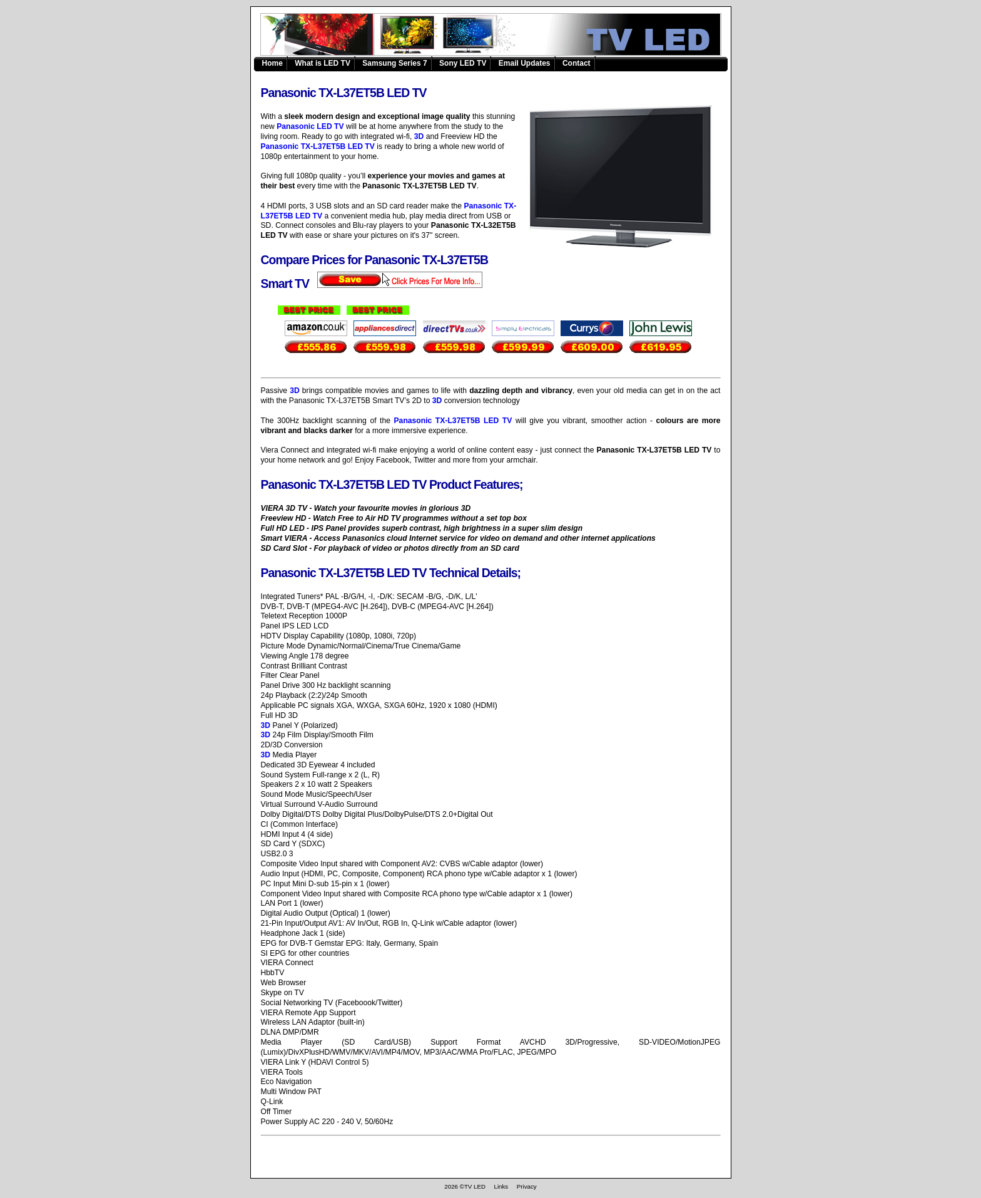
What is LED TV (322, 63)
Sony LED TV (462, 63)
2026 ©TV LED (464, 1186)
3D (419, 136)
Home (272, 63)
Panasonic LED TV (310, 126)
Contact (576, 63)
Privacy (527, 1186)
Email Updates (525, 63)
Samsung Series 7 (394, 63)
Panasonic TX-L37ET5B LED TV (498, 35)
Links (501, 1186)
